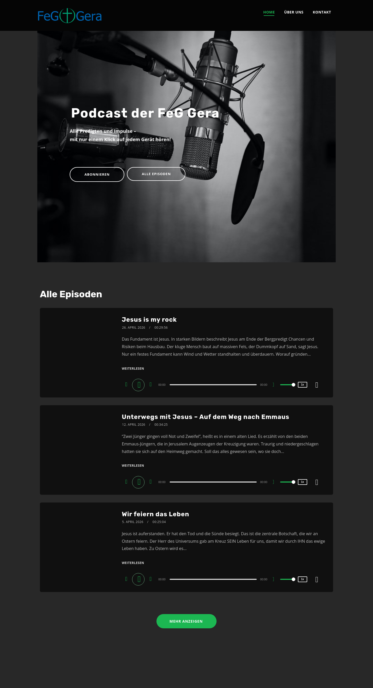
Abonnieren (97, 174)
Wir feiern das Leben (155, 514)
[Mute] (275, 385)
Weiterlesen (133, 368)
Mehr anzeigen (186, 621)
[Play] (139, 384)
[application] (214, 384)
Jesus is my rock (149, 319)
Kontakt (322, 12)
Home (269, 12)
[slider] (213, 384)
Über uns (293, 12)
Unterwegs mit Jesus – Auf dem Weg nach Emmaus (205, 417)
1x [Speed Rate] (302, 384)
